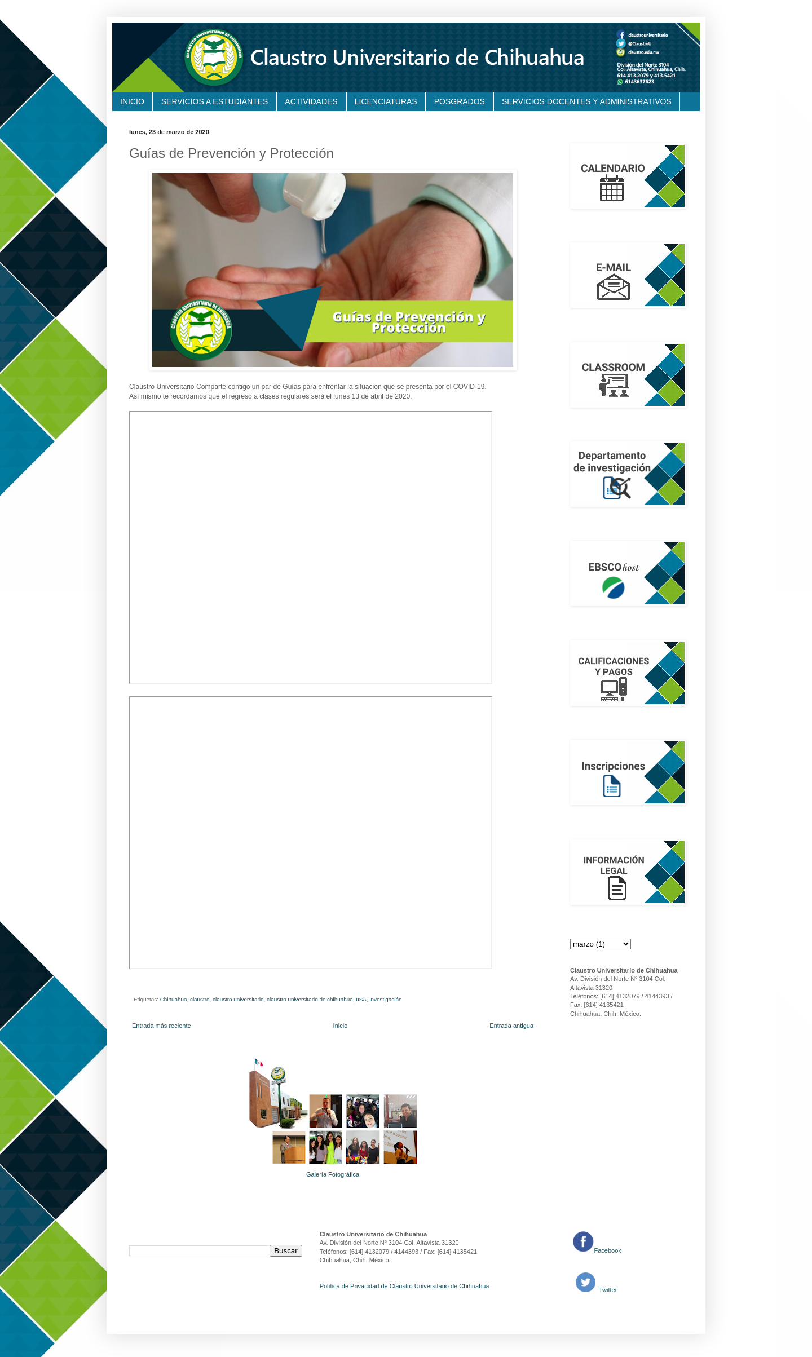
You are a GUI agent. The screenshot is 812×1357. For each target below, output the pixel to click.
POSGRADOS (459, 101)
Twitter (607, 1290)
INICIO (132, 101)
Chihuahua (173, 999)
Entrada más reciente (161, 1025)
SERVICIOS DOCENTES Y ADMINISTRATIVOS (587, 101)
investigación (385, 999)
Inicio (340, 1025)
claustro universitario (238, 999)
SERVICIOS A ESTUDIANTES (214, 101)
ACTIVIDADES (311, 101)
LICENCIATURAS (386, 101)
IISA (361, 999)
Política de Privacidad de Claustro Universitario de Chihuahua (404, 1286)
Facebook (607, 1250)
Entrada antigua (511, 1025)
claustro (200, 999)
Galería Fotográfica (332, 1174)
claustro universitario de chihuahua (310, 999)
